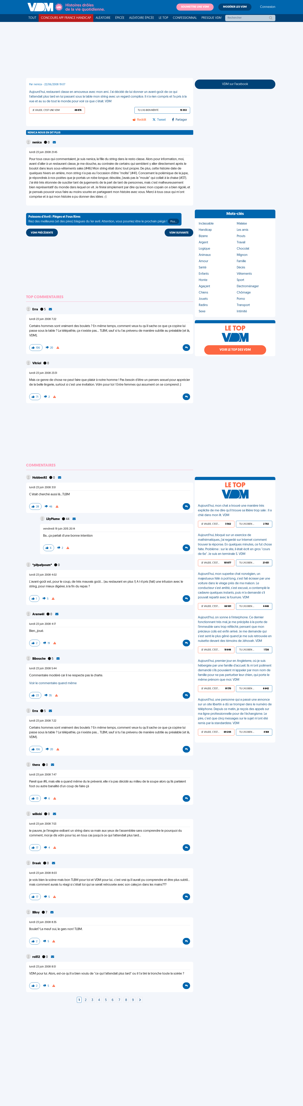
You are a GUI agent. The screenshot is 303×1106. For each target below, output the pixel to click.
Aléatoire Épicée (141, 18)
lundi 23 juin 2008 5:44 (43, 668)
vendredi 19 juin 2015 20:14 (59, 528)
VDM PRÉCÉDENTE (42, 232)
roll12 (36, 957)
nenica (37, 142)
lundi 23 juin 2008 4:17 (42, 624)
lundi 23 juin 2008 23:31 (43, 373)
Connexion (267, 7)
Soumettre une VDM (195, 6)
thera (36, 765)
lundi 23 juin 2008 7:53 (42, 823)
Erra (35, 309)
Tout (32, 18)
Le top (163, 18)
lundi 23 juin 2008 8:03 (43, 873)
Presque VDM (211, 18)
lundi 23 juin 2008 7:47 (42, 774)
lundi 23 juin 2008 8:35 (42, 922)
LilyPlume (53, 519)
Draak (37, 863)
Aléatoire (103, 18)
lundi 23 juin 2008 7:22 (42, 319)
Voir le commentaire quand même (53, 683)
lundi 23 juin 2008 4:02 (43, 574)
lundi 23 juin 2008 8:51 (42, 966)
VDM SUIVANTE (179, 232)
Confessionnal (185, 18)
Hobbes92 (40, 477)
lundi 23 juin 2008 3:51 (42, 487)
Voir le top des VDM (235, 349)
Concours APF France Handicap (66, 18)
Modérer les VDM (235, 6)
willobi (37, 814)
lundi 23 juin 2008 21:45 (43, 152)
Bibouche (39, 658)
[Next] (139, 1000)
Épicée (119, 18)
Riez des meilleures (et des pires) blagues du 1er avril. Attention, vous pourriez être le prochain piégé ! (103, 219)
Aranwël (38, 614)
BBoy (36, 912)
